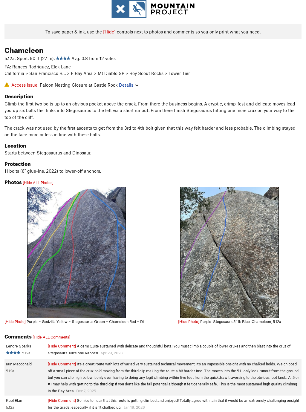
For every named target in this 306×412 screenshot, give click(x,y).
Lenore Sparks (18, 346)
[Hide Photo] (15, 321)
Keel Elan (14, 400)
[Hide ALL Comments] (51, 337)
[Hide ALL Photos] (38, 182)
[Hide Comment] (62, 346)
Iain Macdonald (19, 364)
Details (128, 85)
